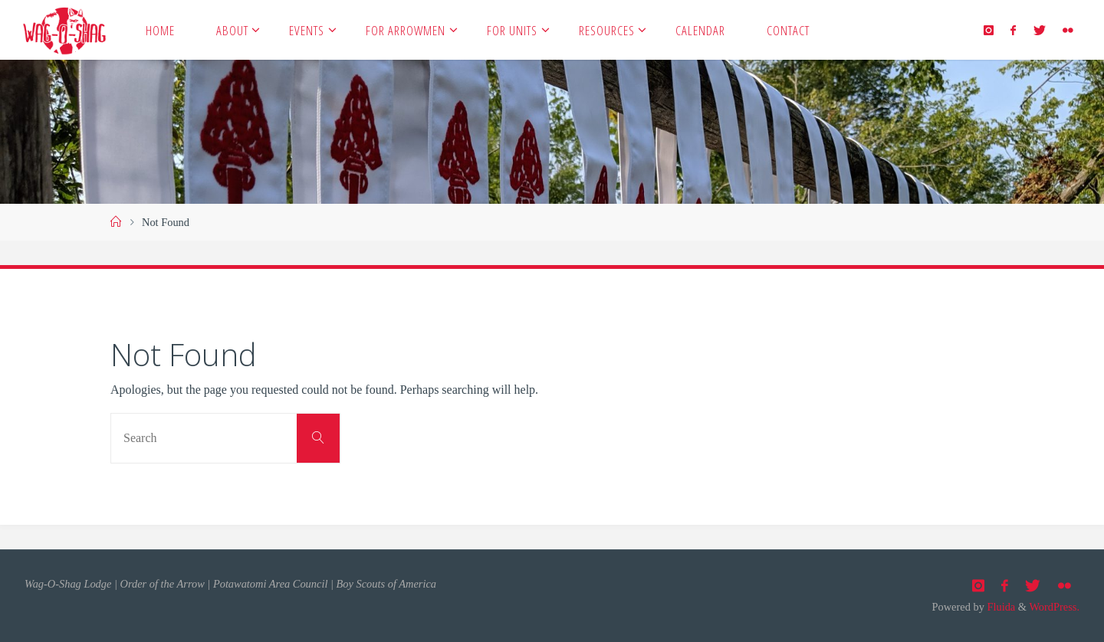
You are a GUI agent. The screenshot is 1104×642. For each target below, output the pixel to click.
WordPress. (1054, 607)
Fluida (999, 607)
